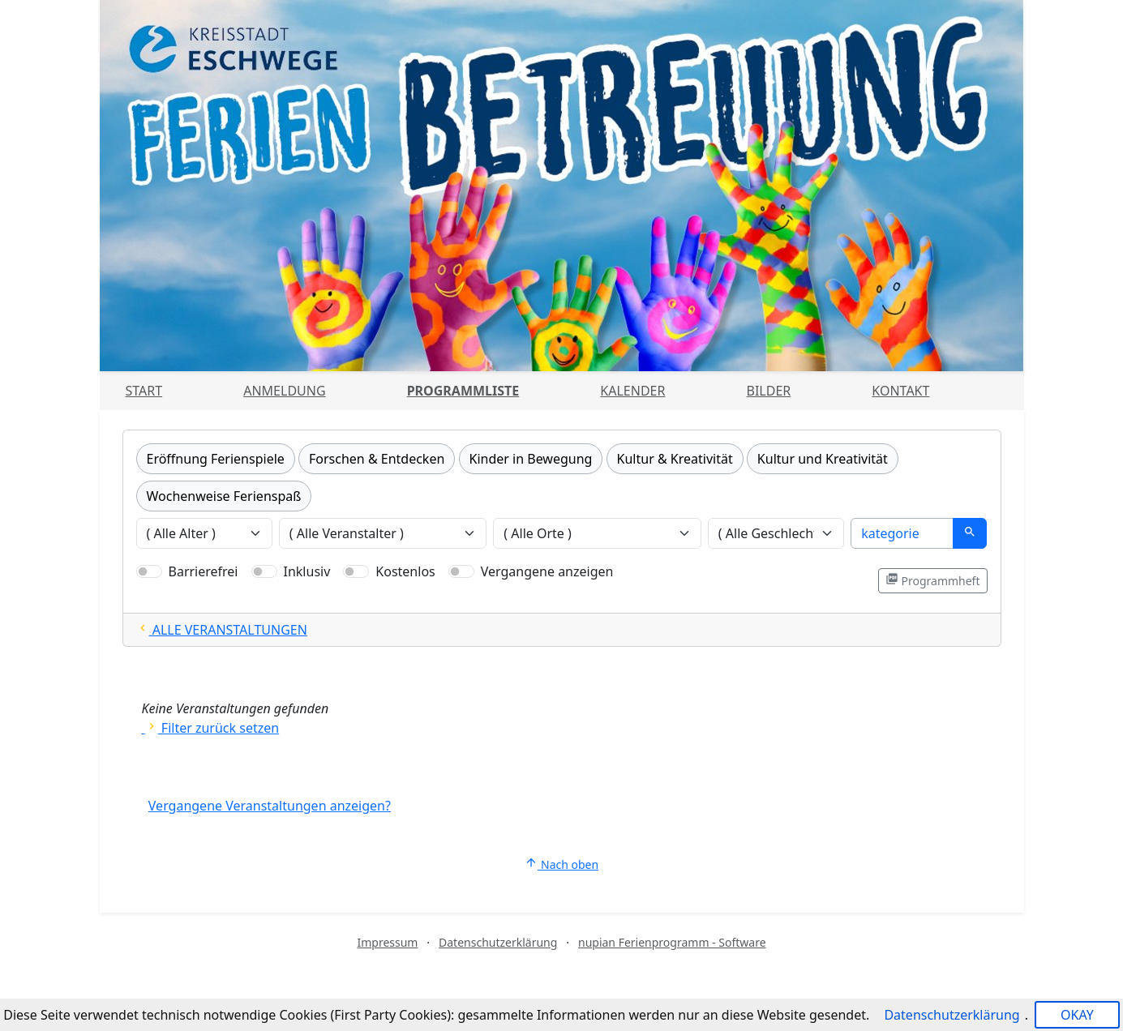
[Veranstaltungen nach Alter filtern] (204, 533)
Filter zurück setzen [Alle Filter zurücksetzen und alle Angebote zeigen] (211, 728)
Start (144, 391)
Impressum (387, 942)
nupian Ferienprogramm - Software (672, 942)
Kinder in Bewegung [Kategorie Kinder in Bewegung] (531, 459)
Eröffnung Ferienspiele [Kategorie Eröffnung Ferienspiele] (216, 459)
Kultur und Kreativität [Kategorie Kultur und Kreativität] (822, 459)
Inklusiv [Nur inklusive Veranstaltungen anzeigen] (307, 571)
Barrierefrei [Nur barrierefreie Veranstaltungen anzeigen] (203, 571)
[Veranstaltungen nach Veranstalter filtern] (383, 533)
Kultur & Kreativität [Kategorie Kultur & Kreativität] (675, 459)
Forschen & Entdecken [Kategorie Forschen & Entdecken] (376, 459)
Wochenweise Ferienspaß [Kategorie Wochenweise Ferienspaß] (224, 496)
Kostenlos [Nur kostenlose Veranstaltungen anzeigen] (405, 571)
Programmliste (463, 391)
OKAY (1077, 1015)
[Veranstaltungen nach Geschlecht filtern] (776, 533)
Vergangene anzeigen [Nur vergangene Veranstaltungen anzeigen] (547, 571)
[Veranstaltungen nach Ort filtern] (597, 533)
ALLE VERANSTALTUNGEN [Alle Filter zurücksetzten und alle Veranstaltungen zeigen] (221, 630)
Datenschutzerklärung (498, 942)
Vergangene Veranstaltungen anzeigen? (269, 806)
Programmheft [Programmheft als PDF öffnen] (932, 580)
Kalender (632, 391)
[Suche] (902, 533)
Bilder (769, 391)
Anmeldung (284, 391)
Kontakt (900, 391)
